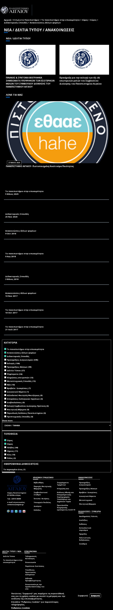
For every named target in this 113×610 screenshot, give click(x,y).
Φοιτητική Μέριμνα (87, 504)
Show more (7, 420)
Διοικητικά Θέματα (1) (18, 392)
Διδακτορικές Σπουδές (16, 22)
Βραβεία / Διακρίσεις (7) (19, 388)
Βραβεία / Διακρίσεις (88, 492)
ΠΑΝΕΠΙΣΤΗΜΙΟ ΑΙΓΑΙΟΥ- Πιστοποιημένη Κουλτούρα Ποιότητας (40, 166)
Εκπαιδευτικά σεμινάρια (85, 529)
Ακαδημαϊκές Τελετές (88, 516)
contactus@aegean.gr (16, 505)
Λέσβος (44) (12, 447)
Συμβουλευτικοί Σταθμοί (41, 493)
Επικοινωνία (30, 562)
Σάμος (85, 20)
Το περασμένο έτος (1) (14, 469)
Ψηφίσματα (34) (14, 374)
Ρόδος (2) (11, 458)
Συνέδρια (83, 544)
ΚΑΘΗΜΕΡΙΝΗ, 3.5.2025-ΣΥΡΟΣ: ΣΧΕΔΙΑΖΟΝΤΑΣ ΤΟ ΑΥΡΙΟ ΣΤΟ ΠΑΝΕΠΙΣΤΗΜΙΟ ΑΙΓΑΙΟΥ (50, 188)
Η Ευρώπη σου (63, 489)
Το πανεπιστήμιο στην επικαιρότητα (60, 20)
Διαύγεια (37, 506)
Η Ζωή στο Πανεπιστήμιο (26, 20)
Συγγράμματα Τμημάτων (63, 483)
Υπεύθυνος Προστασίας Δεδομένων (30, 572)
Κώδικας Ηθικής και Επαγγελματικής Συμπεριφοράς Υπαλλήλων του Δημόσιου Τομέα (65, 497)
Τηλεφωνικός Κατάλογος (31, 557)
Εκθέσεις (83, 524)
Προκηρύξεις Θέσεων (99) (19, 367)
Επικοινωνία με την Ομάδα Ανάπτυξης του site (34, 586)
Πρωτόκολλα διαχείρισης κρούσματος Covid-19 (66, 507)
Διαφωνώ (95, 595)
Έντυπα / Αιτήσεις (41, 499)
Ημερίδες (83, 534)
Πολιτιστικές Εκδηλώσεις (85, 539)
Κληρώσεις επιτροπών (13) (20, 377)
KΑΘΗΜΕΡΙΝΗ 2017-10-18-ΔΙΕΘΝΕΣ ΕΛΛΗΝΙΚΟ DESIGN (32, 307)
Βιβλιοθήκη (38, 482)
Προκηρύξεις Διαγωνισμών (85, 483)
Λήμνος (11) (12, 451)
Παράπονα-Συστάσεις (34, 566)
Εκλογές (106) (13, 363)
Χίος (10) (11, 454)
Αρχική (7, 20)
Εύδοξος (37, 510)
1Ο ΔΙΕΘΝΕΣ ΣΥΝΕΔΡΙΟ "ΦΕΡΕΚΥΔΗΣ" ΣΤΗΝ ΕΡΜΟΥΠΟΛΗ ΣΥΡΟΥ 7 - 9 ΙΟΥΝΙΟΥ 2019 (48, 227)
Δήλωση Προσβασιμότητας (33, 579)
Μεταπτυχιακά (85, 500)
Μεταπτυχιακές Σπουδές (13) (21, 381)
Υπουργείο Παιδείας (42, 502)
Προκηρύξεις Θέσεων (88, 489)
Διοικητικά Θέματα (87, 496)
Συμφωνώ (83, 595)
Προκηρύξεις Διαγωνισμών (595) (22, 360)
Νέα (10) (11, 384)
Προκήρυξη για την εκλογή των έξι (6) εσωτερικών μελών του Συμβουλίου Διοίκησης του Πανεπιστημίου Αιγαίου (80, 80)
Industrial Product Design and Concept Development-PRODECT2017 (44, 323)
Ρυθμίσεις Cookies (20, 607)
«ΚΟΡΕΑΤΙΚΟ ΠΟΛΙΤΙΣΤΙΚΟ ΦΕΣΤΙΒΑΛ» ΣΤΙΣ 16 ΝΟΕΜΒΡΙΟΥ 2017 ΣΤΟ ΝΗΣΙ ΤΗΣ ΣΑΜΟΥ (50, 290)
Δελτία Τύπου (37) (16, 370)
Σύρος (93, 20)
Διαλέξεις (83, 520)
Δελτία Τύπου (9, 556)
